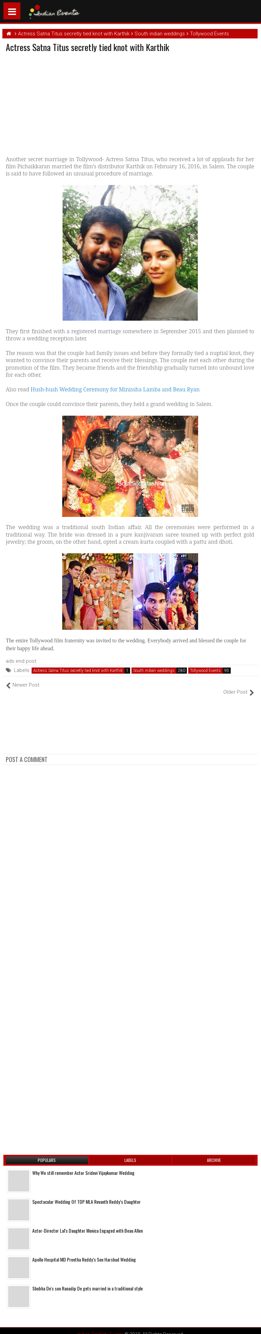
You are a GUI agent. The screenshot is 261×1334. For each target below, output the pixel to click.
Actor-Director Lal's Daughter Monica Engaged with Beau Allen (87, 1223)
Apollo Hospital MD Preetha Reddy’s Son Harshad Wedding (84, 1252)
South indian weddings (154, 670)
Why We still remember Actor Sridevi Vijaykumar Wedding (83, 1165)
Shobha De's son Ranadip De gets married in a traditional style (87, 1281)
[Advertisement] (63, 102)
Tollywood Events (205, 670)
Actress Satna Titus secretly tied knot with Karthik (78, 670)
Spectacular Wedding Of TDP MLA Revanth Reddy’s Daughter (86, 1194)
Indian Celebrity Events (100, 1327)
